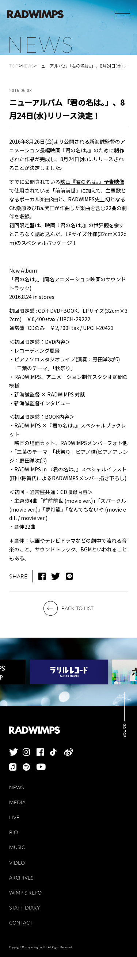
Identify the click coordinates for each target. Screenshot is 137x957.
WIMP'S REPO (25, 892)
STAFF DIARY (24, 907)
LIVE (14, 817)
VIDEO (17, 863)
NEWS (16, 787)
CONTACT (21, 922)
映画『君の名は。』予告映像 (92, 181)
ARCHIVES (21, 878)
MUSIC (17, 847)
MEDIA (17, 802)
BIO (13, 832)
